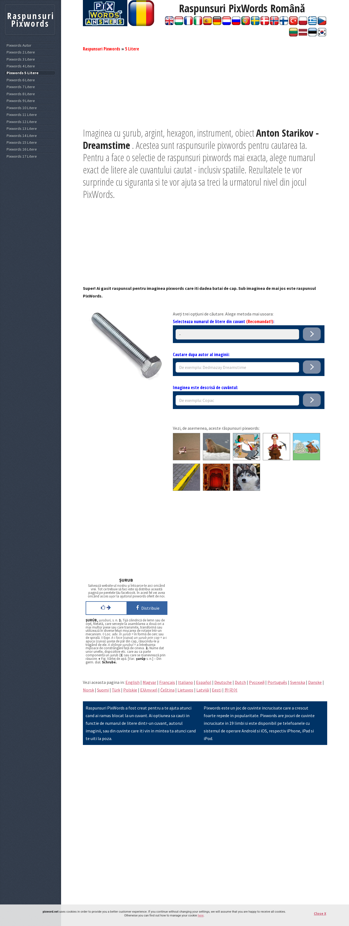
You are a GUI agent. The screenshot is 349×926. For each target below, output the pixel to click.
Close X (320, 913)
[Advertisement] (205, 88)
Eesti (216, 690)
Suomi (103, 690)
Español (203, 682)
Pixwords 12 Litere (22, 122)
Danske (315, 682)
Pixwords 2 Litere (21, 52)
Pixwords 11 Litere (22, 114)
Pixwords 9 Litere (21, 101)
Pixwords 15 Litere (22, 142)
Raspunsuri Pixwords (101, 49)
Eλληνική (148, 690)
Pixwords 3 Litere (21, 59)
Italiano (185, 682)
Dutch (240, 682)
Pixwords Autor (19, 45)
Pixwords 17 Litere (22, 156)
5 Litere (132, 49)
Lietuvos (185, 690)
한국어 (230, 690)
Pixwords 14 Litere (22, 135)
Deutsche (223, 682)
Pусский (256, 682)
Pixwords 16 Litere (22, 149)
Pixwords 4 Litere (21, 66)
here (200, 915)
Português (277, 682)
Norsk (88, 690)
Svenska (297, 682)
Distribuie (147, 607)
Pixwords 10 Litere (22, 108)
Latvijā (202, 690)
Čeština (167, 690)
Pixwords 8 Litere (21, 94)
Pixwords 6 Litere (21, 80)
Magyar (149, 682)
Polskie (130, 690)
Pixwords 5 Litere (22, 73)
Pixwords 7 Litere (21, 87)
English (132, 682)
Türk (116, 690)
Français (167, 682)
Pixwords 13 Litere (22, 128)
